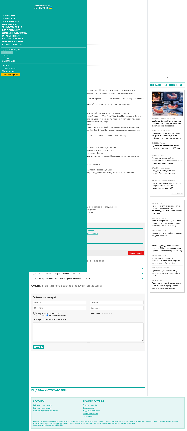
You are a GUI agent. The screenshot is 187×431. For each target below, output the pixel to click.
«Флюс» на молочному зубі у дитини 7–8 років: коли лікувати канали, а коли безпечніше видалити (166, 262)
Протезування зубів (10, 16)
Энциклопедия (8, 56)
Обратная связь (8, 66)
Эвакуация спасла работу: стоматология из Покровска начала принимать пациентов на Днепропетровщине (167, 162)
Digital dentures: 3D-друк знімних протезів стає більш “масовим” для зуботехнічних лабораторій (166, 123)
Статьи (5, 50)
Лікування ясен (8, 13)
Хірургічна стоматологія (12, 37)
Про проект (88, 416)
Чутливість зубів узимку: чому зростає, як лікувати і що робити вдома (166, 273)
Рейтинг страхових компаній (45, 410)
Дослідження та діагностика (13, 28)
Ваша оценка (95, 313)
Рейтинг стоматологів (42, 408)
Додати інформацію (91, 410)
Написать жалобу (135, 253)
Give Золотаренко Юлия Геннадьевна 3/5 (107, 313)
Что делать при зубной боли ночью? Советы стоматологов (164, 171)
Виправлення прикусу (11, 31)
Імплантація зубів (9, 19)
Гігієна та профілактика (11, 22)
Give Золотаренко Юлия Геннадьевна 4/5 (109, 313)
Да (37, 315)
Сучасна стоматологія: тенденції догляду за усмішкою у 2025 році (166, 146)
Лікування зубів (8, 10)
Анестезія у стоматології (12, 34)
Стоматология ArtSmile (47, 246)
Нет (43, 315)
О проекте (5, 60)
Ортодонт (62, 47)
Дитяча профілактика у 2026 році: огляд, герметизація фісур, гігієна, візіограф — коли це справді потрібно (166, 224)
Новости (5, 53)
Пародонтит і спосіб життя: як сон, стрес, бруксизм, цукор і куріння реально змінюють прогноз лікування (167, 287)
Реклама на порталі (9, 63)
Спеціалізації (88, 408)
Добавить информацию (10, 69)
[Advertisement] (88, 17)
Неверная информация (65, 253)
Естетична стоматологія (11, 40)
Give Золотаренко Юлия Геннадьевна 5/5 (111, 313)
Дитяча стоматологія (10, 25)
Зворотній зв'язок (90, 413)
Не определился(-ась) (57, 315)
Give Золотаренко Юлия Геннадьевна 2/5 (105, 313)
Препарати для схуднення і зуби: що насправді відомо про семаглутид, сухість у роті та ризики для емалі (167, 209)
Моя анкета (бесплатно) (43, 253)
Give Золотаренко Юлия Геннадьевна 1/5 (103, 313)
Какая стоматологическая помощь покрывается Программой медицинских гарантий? (166, 185)
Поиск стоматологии (11, 45)
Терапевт (71, 47)
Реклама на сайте (90, 405)
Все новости (177, 193)
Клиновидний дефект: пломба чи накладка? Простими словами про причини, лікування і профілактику (167, 248)
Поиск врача (7, 47)
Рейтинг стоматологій (42, 405)
